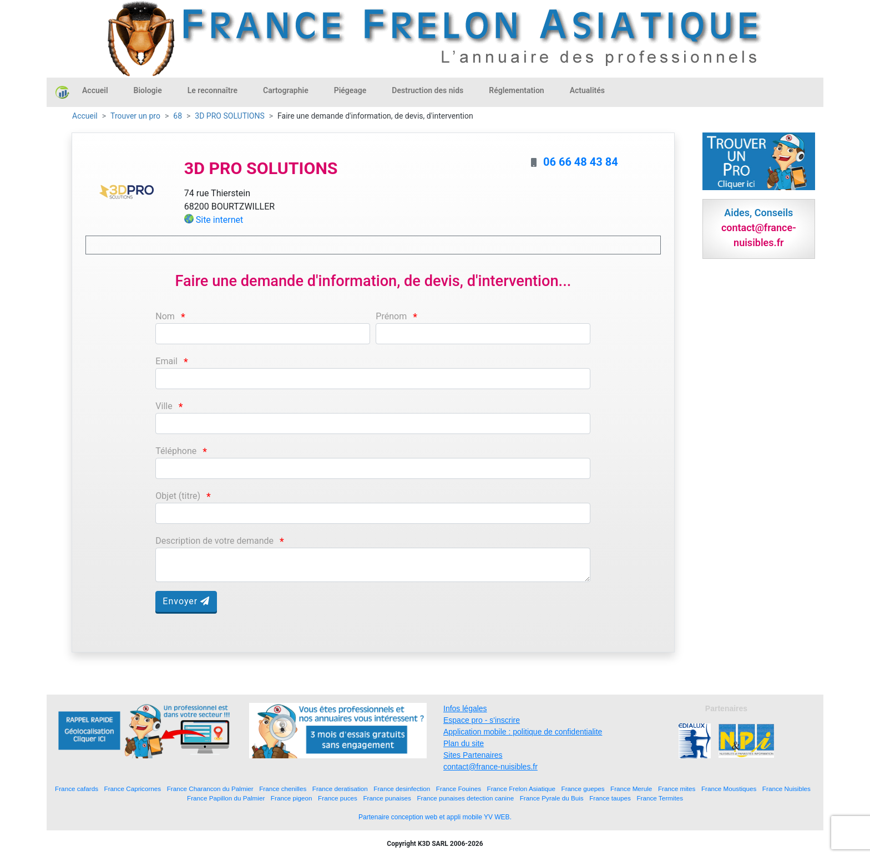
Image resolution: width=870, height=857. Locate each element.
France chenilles (282, 788)
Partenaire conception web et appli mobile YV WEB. (435, 817)
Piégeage (350, 90)
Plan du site (463, 743)
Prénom (391, 316)
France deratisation (340, 788)
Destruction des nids (427, 90)
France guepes (583, 788)
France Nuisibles (786, 788)
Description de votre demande (214, 541)
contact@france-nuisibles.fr (490, 766)
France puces (337, 798)
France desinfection (401, 788)
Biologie (148, 90)
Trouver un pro (135, 115)
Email (166, 361)
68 (177, 115)
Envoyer (186, 601)
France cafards (76, 788)
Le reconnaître (212, 90)
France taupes (610, 798)
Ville (163, 406)
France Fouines (458, 788)
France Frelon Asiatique (521, 788)
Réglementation (516, 90)
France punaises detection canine (465, 798)
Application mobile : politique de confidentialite (522, 731)
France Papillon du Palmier (226, 798)
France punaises (387, 798)
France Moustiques (728, 788)
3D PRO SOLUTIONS (229, 115)
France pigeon (291, 798)
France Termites (659, 798)
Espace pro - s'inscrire (481, 720)
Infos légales (465, 708)
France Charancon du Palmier (210, 788)
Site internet (220, 220)
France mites (677, 788)
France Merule (631, 788)
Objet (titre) (177, 496)
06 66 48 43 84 (580, 162)
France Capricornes (132, 788)
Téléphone (175, 451)
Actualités (587, 90)
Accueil (95, 90)
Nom (165, 316)
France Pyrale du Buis (552, 798)
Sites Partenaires (473, 755)
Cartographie (285, 90)
